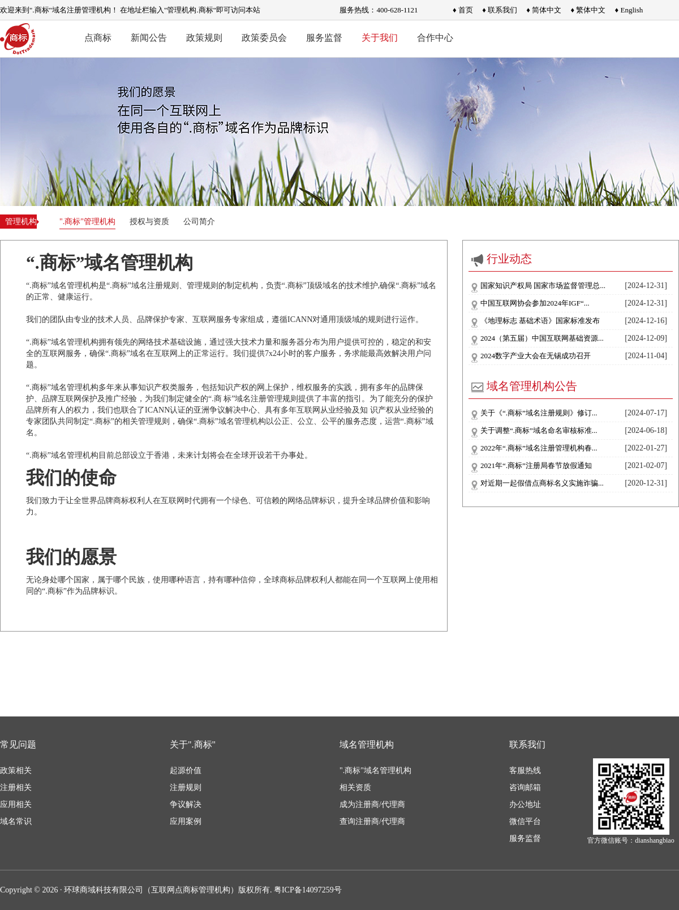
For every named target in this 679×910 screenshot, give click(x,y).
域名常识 (16, 821)
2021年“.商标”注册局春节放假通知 (536, 465)
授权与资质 (149, 221)
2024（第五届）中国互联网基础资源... (542, 338)
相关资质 (355, 787)
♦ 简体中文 (543, 10)
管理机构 (20, 221)
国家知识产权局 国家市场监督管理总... (542, 285)
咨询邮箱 (525, 787)
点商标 (97, 37)
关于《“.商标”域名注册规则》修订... (539, 413)
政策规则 (204, 37)
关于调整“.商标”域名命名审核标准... (539, 430)
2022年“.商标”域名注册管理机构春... (539, 448)
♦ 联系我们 (499, 10)
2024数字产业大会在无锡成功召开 (535, 355)
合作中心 (435, 37)
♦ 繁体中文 (587, 10)
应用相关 (16, 804)
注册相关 (16, 787)
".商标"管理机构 (87, 221)
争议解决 (185, 804)
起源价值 (185, 770)
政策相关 (16, 770)
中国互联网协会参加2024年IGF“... (534, 303)
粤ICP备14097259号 (308, 890)
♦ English (629, 10)
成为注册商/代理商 (372, 804)
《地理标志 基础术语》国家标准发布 (540, 320)
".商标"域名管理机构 (375, 770)
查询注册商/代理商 (372, 821)
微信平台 (525, 821)
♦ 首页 (463, 10)
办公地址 (525, 804)
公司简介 (199, 221)
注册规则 (185, 787)
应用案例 (185, 821)
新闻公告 (149, 37)
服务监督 (324, 37)
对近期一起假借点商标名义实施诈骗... (542, 483)
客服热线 (525, 770)
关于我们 (380, 37)
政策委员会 (264, 37)
